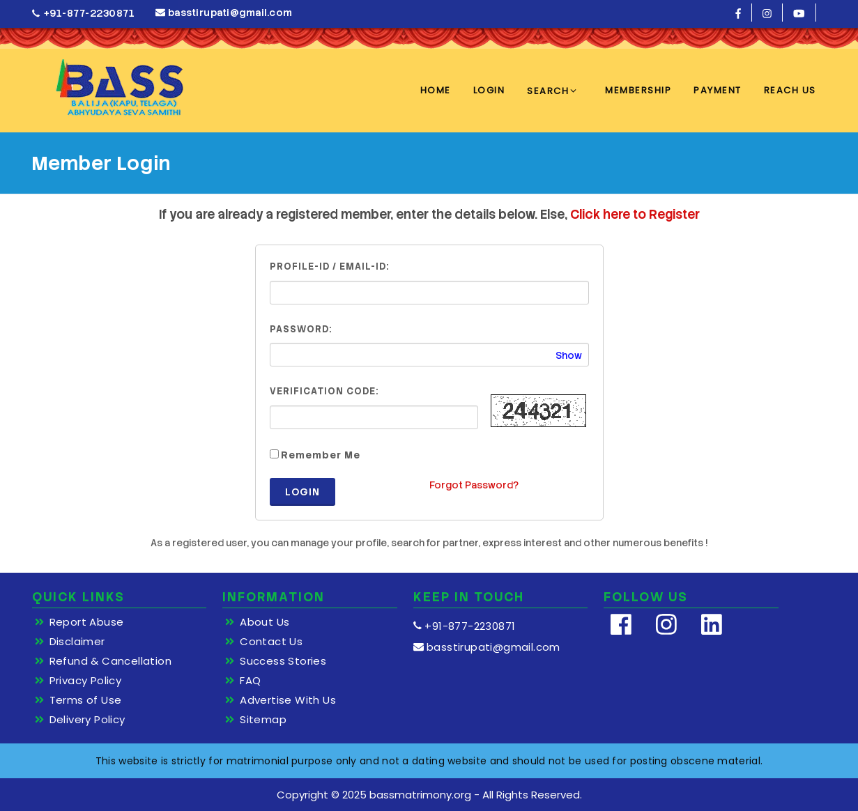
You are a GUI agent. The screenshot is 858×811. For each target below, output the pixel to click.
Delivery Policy (87, 720)
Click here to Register (635, 214)
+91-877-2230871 (83, 13)
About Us (264, 622)
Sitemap (263, 720)
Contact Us (271, 642)
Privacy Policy (85, 681)
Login (302, 492)
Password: (301, 329)
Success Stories (283, 661)
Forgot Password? (474, 485)
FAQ (250, 681)
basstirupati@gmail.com (224, 12)
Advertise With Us (288, 700)
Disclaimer (77, 642)
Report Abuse (86, 622)
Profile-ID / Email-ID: (329, 266)
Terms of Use (85, 700)
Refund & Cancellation (110, 661)
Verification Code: (324, 391)
